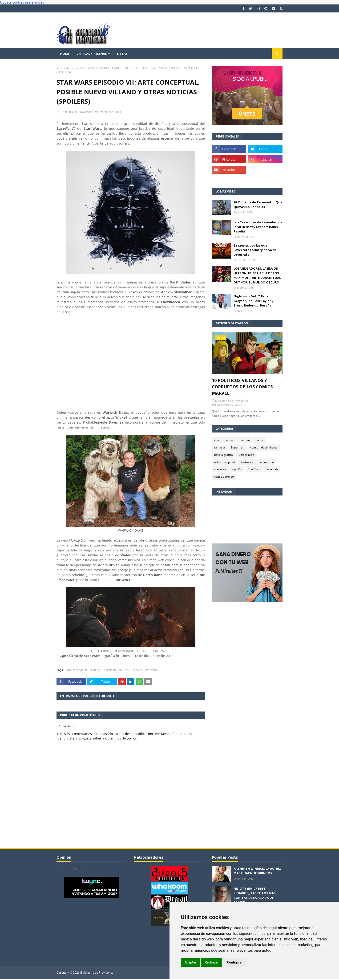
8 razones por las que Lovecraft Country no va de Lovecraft (255, 250)
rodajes (138, 670)
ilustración (247, 462)
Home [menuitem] (64, 53)
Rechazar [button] (212, 962)
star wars (72, 68)
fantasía (219, 447)
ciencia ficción (112, 670)
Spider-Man (246, 455)
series (230, 440)
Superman (237, 447)
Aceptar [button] (190, 962)
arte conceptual (76, 670)
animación (267, 462)
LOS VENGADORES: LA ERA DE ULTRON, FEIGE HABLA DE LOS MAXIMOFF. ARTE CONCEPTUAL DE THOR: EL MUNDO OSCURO (257, 275)
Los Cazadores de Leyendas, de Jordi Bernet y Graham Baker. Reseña (258, 226)
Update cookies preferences (22, 2)
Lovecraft (272, 469)
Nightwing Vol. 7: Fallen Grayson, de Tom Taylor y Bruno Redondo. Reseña (253, 300)
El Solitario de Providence (76, 112)
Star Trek (254, 469)
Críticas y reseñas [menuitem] (92, 53)
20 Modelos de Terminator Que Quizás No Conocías (258, 204)
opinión (237, 469)
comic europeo (224, 477)
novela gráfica (223, 455)
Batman (244, 440)
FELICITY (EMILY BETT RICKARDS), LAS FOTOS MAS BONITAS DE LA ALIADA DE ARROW (255, 895)
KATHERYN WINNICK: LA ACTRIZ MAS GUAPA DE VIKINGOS (257, 870)
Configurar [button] (235, 962)
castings (95, 670)
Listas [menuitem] (122, 53)
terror (259, 440)
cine (127, 670)
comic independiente (264, 447)
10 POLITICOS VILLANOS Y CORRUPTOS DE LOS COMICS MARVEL (242, 386)
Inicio (59, 68)
